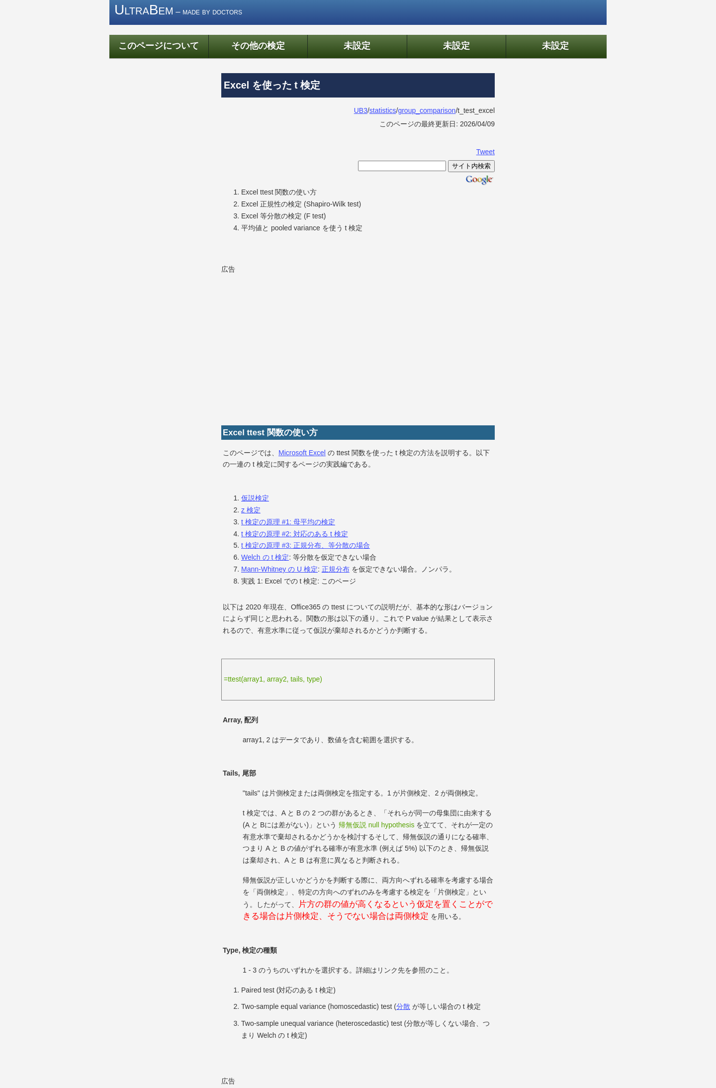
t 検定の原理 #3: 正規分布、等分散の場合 (305, 545)
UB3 (360, 110)
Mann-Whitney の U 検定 (279, 569)
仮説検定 (255, 498)
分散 (403, 1006)
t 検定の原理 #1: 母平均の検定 (288, 522)
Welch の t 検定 (265, 557)
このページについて (158, 45)
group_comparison (426, 110)
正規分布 (336, 569)
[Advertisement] (358, 345)
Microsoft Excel (302, 453)
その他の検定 (258, 45)
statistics (382, 110)
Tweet (485, 152)
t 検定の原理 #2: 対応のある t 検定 (294, 534)
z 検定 (251, 510)
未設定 (357, 45)
